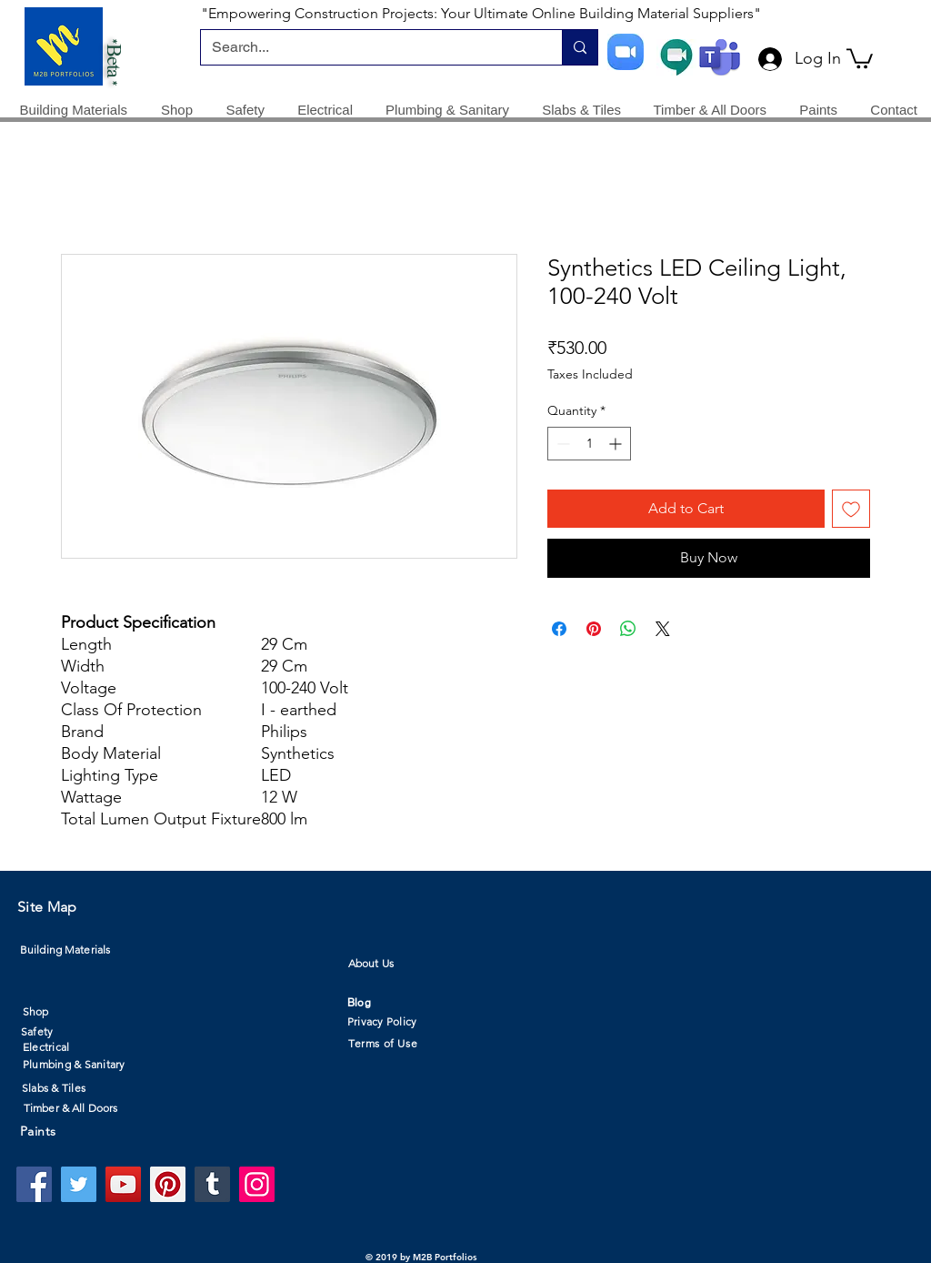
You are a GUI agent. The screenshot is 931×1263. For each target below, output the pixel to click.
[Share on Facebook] (559, 629)
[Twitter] (78, 1184)
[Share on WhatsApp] (628, 629)
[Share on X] (663, 629)
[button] (859, 57)
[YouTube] (123, 1184)
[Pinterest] (167, 1184)
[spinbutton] (589, 444)
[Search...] (368, 47)
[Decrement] (561, 444)
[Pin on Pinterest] (594, 629)
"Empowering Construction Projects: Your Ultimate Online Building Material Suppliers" (481, 13)
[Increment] (617, 444)
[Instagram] (257, 1184)
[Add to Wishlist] (851, 509)
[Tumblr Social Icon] (212, 1184)
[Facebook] (34, 1184)
